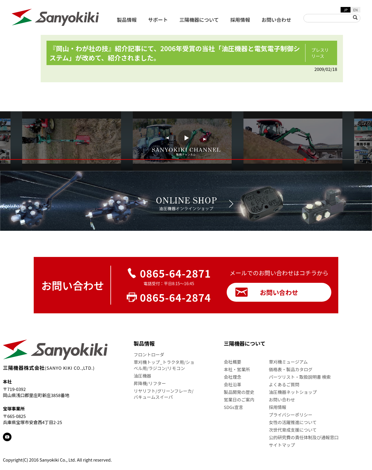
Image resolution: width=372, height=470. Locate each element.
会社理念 (232, 377)
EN (355, 9)
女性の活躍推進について (293, 422)
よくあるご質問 (284, 384)
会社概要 (232, 362)
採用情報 (240, 19)
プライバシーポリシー (290, 415)
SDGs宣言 (233, 407)
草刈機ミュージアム (288, 362)
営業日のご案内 (239, 399)
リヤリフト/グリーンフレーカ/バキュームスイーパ (164, 394)
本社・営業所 (237, 369)
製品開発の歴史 (239, 392)
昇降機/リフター (150, 383)
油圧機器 (142, 376)
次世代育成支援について (293, 430)
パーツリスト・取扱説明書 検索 (300, 377)
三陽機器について (199, 19)
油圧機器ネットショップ (293, 392)
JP (346, 9)
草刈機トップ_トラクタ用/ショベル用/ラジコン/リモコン (164, 365)
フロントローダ (149, 354)
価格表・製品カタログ (290, 369)
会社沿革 (232, 384)
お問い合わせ (276, 19)
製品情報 (127, 19)
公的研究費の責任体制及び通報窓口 (304, 437)
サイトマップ (282, 445)
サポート (158, 19)
